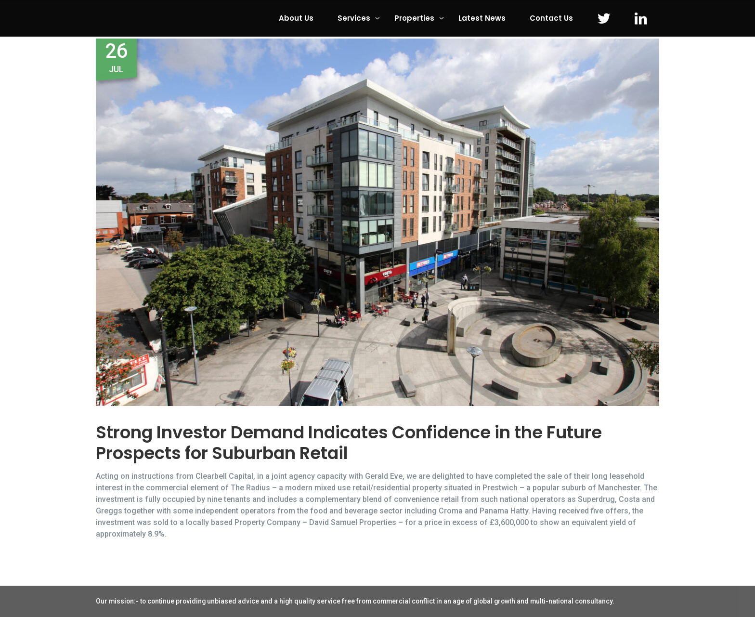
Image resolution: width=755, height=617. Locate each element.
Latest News (482, 18)
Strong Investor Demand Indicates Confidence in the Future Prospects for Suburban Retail (349, 442)
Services (354, 18)
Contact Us (551, 18)
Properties (414, 18)
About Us (296, 18)
